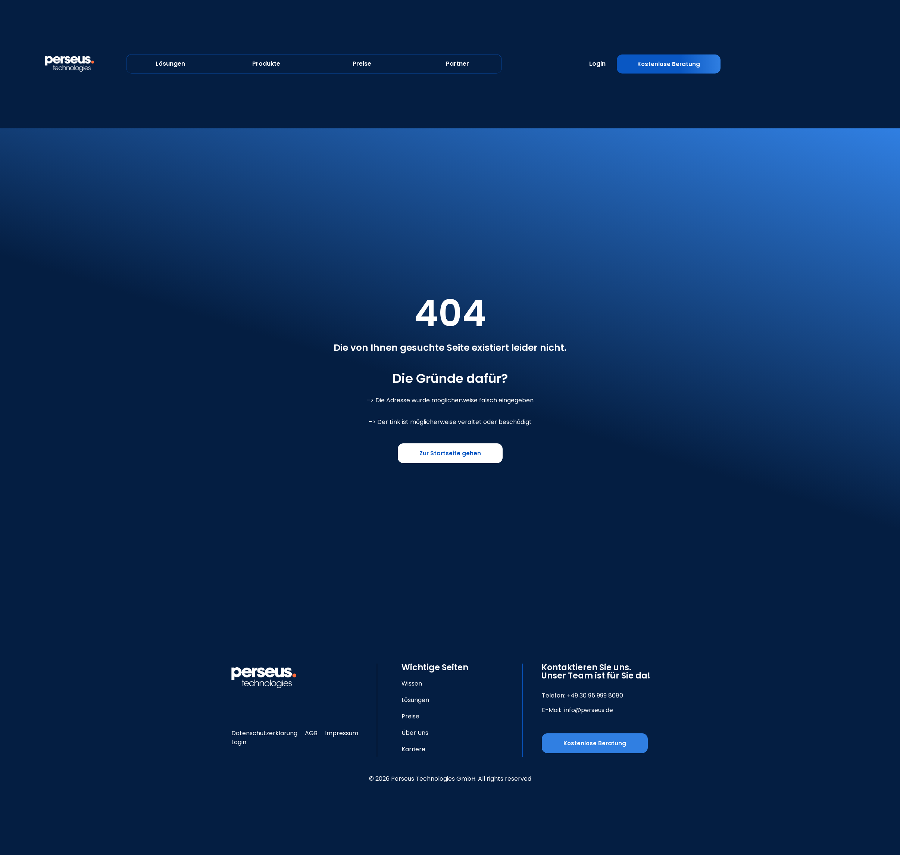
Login (597, 63)
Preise (362, 63)
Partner (457, 63)
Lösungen (170, 63)
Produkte (266, 63)
